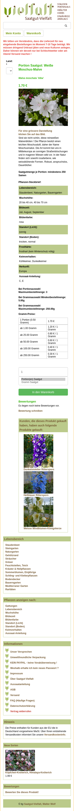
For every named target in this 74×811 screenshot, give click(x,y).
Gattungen (11, 606)
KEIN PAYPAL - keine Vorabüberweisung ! (33, 662)
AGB (13, 689)
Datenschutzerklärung (22, 706)
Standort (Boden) (15, 626)
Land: (9, 63)
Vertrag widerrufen (20, 711)
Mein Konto (13, 33)
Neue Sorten (11, 745)
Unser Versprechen (21, 651)
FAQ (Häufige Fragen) (22, 700)
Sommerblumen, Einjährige (20, 572)
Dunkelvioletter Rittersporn (39, 469)
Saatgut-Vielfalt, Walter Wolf (39, 804)
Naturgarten (12, 551)
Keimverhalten (13, 629)
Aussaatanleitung (20, 684)
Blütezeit (10, 616)
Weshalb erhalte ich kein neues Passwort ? (34, 668)
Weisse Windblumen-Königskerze (43, 528)
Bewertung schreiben (31, 410)
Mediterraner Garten (16, 586)
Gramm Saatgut (43, 382)
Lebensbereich (13, 609)
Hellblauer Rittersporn (36, 495)
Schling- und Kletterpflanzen (21, 575)
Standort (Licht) (14, 623)
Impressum (16, 673)
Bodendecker (12, 579)
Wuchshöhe (12, 612)
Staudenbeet (12, 545)
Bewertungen (11, 786)
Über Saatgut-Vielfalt (22, 678)
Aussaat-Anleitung (15, 633)
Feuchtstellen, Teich (16, 565)
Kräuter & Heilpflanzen (18, 569)
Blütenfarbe (12, 619)
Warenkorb (34, 33)
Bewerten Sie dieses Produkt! (22, 792)
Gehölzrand (11, 555)
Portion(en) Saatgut (43, 379)
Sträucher (10, 558)
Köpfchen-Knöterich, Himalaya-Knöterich (28, 772)
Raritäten (10, 589)
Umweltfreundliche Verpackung (28, 657)
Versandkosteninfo (54, 734)
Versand (15, 695)
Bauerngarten (13, 582)
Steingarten (11, 548)
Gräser (9, 562)
